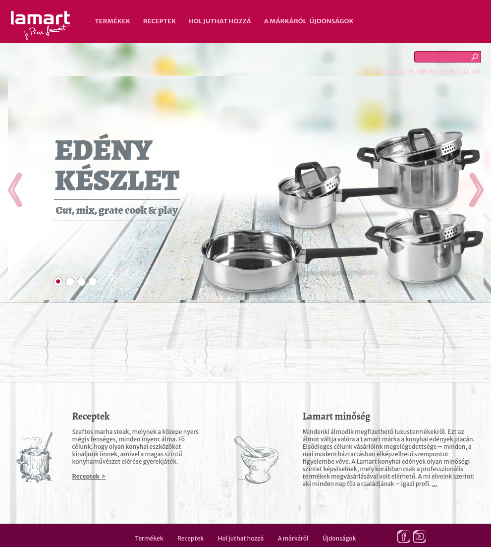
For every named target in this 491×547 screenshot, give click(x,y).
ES (443, 71)
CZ (369, 71)
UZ (465, 71)
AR (476, 71)
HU (401, 71)
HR (422, 71)
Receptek (159, 21)
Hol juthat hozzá (220, 21)
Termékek (112, 21)
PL (412, 71)
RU (433, 71)
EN (389, 71)
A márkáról (285, 21)
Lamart (40, 25)
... (434, 483)
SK (379, 71)
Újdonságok (332, 21)
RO (453, 71)
